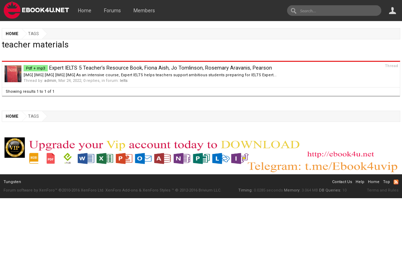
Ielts (124, 80)
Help (360, 182)
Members (144, 10)
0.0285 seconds (268, 190)
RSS (396, 182)
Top (386, 182)
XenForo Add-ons (121, 190)
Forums (112, 10)
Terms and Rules (382, 190)
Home (84, 10)
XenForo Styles (156, 190)
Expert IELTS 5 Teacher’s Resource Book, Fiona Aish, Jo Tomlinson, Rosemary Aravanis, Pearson (148, 68)
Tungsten (12, 182)
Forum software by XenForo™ (54, 190)
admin (50, 80)
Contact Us (342, 182)
